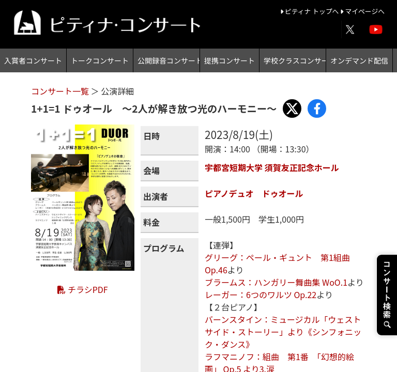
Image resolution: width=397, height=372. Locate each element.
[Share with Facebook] (317, 108)
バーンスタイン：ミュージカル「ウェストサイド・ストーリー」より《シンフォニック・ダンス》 (283, 331)
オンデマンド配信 (359, 60)
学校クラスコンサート (295, 60)
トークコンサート (100, 60)
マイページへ (362, 11)
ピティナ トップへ (310, 11)
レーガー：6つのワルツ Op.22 (260, 294)
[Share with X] (292, 108)
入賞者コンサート (33, 60)
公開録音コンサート (169, 60)
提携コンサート (229, 60)
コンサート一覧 (61, 91)
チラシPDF (82, 289)
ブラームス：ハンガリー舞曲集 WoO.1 (276, 282)
